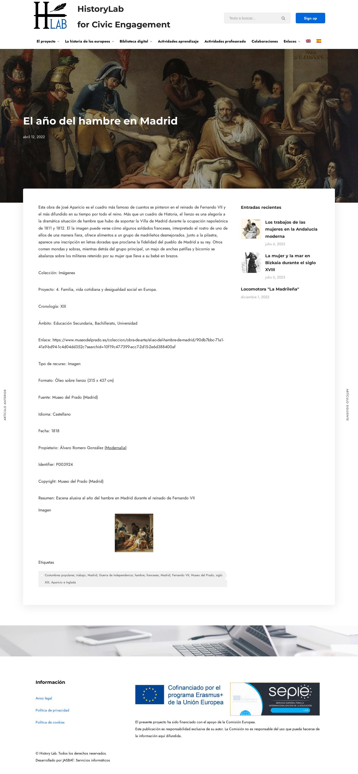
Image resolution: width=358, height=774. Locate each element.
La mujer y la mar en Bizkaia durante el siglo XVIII (290, 262)
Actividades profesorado (225, 41)
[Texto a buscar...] (283, 18)
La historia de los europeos (87, 41)
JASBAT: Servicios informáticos (86, 760)
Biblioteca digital (134, 41)
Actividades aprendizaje (178, 41)
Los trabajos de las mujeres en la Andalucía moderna (291, 229)
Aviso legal (44, 698)
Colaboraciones (265, 41)
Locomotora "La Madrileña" (270, 289)
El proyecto (46, 41)
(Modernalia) (116, 448)
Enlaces (290, 41)
